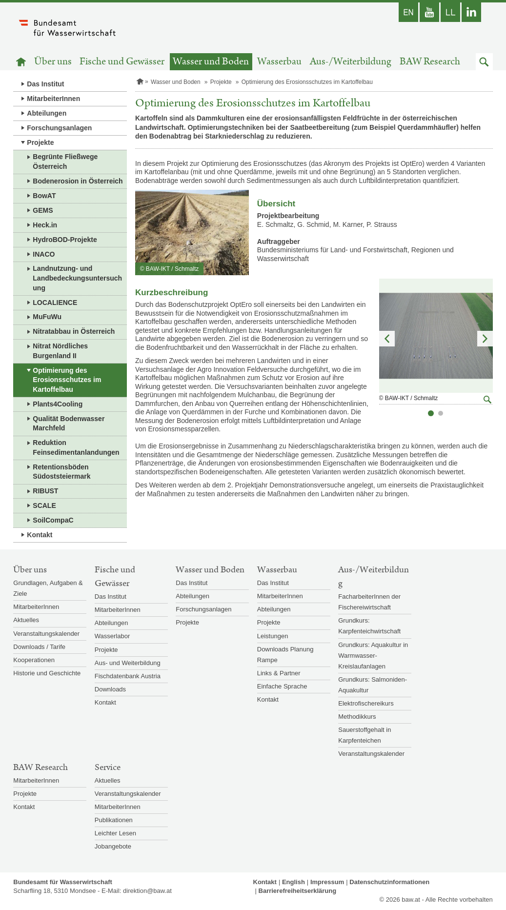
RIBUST (45, 491)
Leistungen (272, 636)
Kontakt (39, 535)
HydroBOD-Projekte (65, 239)
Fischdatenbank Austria (128, 676)
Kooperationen (34, 660)
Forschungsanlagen (59, 128)
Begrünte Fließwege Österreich (65, 161)
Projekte (40, 142)
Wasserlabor (112, 636)
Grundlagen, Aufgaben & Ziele (47, 588)
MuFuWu (47, 317)
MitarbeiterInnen (53, 98)
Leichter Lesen (115, 833)
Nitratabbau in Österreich (74, 331)
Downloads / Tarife (39, 646)
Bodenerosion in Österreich (77, 181)
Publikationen (114, 820)
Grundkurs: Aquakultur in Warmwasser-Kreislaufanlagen (373, 655)
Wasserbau (279, 62)
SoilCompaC (53, 520)
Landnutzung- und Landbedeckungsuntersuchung (77, 277)
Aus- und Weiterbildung (128, 663)
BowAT (44, 196)
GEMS (43, 210)
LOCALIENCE (55, 302)
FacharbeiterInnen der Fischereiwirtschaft (369, 602)
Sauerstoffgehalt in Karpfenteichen (364, 735)
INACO (44, 254)
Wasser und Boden (211, 62)
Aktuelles (26, 620)
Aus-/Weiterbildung (350, 62)
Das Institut (45, 84)
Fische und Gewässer (122, 62)
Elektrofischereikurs (365, 703)
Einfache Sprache (282, 686)
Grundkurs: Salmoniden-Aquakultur (372, 685)
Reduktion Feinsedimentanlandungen (76, 447)
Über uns (53, 62)
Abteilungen (46, 113)
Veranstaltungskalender (46, 633)
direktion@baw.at (147, 890)
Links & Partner (279, 673)
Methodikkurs (357, 716)
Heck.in (45, 225)
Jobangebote (113, 846)
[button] (484, 61)
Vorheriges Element (387, 338)
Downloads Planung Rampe (285, 655)
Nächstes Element (485, 338)
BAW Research (430, 62)
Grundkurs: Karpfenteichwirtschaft (369, 626)
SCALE (44, 505)
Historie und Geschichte (47, 673)
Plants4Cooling (57, 404)
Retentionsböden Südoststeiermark (61, 472)
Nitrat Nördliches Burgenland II (60, 351)
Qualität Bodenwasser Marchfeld (68, 423)
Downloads (110, 689)
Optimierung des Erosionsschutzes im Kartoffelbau (67, 379)
